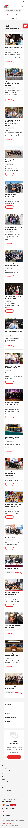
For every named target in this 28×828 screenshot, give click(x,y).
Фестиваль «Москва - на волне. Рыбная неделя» (13, 264)
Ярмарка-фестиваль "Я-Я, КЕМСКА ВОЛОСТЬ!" (13, 505)
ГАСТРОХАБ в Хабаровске (13, 47)
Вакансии (7, 713)
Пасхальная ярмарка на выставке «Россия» (12, 367)
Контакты (7, 721)
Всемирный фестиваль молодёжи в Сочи (12, 593)
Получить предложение (14, 757)
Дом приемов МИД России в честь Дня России (13, 228)
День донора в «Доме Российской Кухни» (12, 438)
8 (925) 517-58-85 (22, 6)
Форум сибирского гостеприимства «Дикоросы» (11, 473)
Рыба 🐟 (18, 14)
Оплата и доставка (6, 790)
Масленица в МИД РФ (12, 568)
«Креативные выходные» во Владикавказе (13, 297)
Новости (7, 726)
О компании (12, 22)
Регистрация (5, 794)
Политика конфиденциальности (10, 825)
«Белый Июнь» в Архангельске (10, 195)
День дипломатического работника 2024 (13, 626)
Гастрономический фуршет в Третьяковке (13, 332)
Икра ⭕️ (6, 14)
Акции (3, 779)
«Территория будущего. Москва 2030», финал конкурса (12, 83)
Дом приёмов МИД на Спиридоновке (12, 687)
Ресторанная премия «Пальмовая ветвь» (12, 403)
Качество (4, 792)
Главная (6, 22)
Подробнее (9, 61)
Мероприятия (8, 709)
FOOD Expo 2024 (10, 537)
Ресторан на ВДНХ (6, 770)
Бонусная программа (10, 717)
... (23, 14)
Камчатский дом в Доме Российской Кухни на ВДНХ (13, 655)
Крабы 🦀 (12, 14)
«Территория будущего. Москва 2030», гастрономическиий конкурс (12, 122)
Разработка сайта (6, 823)
